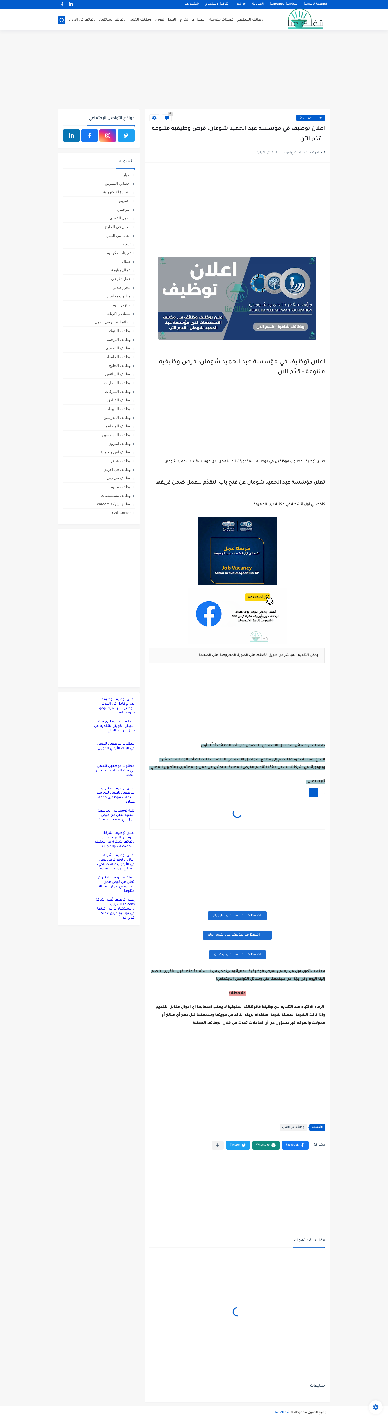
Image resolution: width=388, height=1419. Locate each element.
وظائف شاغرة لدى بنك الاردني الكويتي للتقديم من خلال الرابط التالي (114, 726)
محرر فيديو (122, 287)
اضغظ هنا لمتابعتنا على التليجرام (237, 915)
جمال (126, 261)
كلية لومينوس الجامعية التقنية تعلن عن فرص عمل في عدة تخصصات (116, 815)
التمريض (124, 201)
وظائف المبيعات (118, 409)
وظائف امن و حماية (115, 452)
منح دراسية (122, 305)
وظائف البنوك (120, 331)
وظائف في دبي (119, 478)
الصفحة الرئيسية (315, 4)
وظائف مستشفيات (116, 495)
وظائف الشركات (118, 391)
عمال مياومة (121, 270)
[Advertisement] (194, 71)
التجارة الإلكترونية (117, 192)
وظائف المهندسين (116, 435)
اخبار (127, 175)
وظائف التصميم (118, 348)
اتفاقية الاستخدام (217, 4)
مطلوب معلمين (119, 296)
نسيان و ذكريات (118, 313)
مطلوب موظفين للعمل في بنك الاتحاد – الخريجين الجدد (115, 770)
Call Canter (121, 513)
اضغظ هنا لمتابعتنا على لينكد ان (237, 954)
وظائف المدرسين (117, 417)
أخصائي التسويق (118, 183)
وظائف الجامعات (117, 357)
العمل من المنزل (118, 235)
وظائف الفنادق (119, 400)
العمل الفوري (165, 20)
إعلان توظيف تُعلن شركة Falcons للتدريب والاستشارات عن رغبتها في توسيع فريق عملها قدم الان (115, 909)
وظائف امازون (119, 443)
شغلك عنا (192, 4)
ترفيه (127, 244)
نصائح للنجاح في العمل (113, 322)
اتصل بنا (258, 4)
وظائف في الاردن (82, 20)
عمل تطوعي (121, 279)
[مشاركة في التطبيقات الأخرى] (218, 1145)
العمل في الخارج (193, 20)
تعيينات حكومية (221, 20)
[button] (295, 1145)
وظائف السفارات (117, 383)
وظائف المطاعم (250, 20)
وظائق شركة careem (114, 504)
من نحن (241, 4)
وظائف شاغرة (119, 461)
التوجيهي (124, 209)
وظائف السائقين (112, 20)
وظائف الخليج (140, 20)
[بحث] (61, 20)
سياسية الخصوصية (283, 4)
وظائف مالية (121, 487)
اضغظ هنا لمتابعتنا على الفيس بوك (237, 935)
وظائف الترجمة (119, 339)
